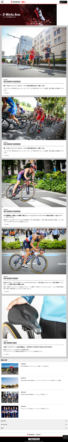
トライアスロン (9, 81)
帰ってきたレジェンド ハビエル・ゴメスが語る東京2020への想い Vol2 (24, 85)
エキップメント (15, 278)
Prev (1, 14)
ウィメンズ (14, 342)
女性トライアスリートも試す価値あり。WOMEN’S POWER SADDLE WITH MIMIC (28, 347)
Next (67, 14)
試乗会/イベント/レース (16, 81)
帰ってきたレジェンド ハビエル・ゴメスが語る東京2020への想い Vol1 (24, 148)
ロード (5, 81)
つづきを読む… (7, 92)
